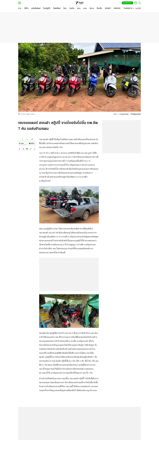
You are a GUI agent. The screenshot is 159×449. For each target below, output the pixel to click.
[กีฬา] (65, 8)
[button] (19, 148)
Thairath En (127, 3)
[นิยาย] (92, 8)
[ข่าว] (19, 8)
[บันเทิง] (72, 8)
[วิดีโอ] (26, 8)
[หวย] (85, 8)
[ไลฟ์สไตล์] (56, 8)
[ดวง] (78, 8)
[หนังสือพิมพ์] (35, 8)
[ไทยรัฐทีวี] (46, 8)
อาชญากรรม (124, 114)
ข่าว (115, 114)
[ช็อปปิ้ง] (99, 8)
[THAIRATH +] (128, 8)
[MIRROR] (117, 8)
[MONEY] (108, 8)
